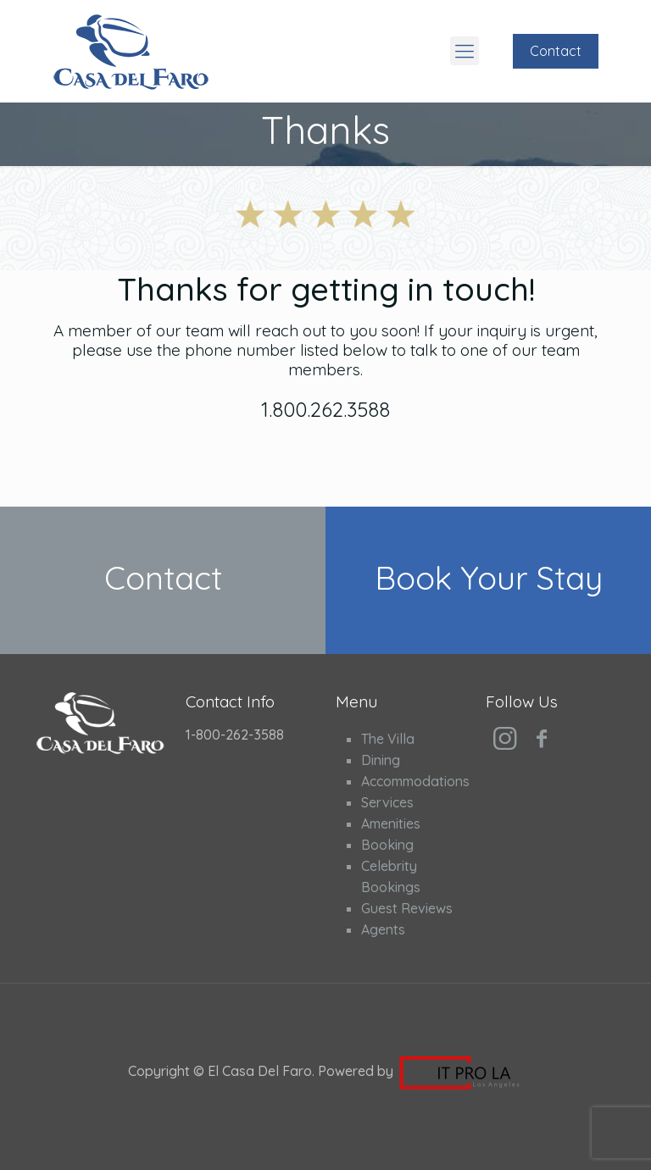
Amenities (390, 823)
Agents (383, 929)
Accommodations (409, 781)
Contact (555, 50)
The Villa (388, 738)
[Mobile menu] (464, 50)
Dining (380, 759)
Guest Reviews (407, 908)
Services (387, 802)
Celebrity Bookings (390, 876)
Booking (387, 844)
